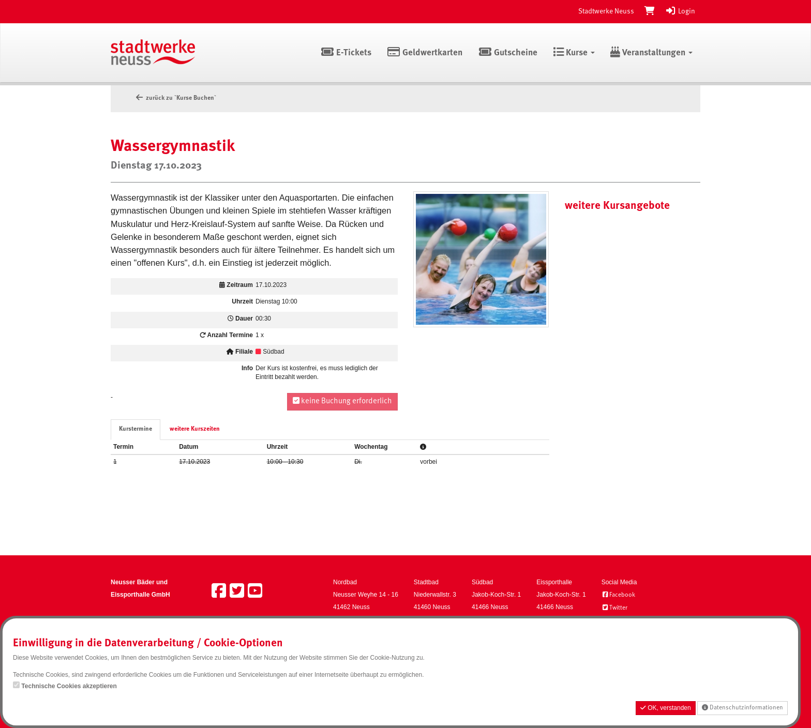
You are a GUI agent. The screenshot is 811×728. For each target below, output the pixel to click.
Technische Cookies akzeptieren (69, 686)
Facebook (618, 595)
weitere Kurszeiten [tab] (195, 429)
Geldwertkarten (425, 53)
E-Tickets (345, 53)
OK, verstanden (665, 707)
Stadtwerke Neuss (606, 11)
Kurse (574, 53)
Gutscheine (507, 53)
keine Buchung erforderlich (342, 401)
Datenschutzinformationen (742, 707)
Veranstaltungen (651, 53)
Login (680, 11)
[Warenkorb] (649, 11)
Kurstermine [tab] (135, 429)
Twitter (614, 608)
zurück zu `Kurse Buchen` (175, 98)
